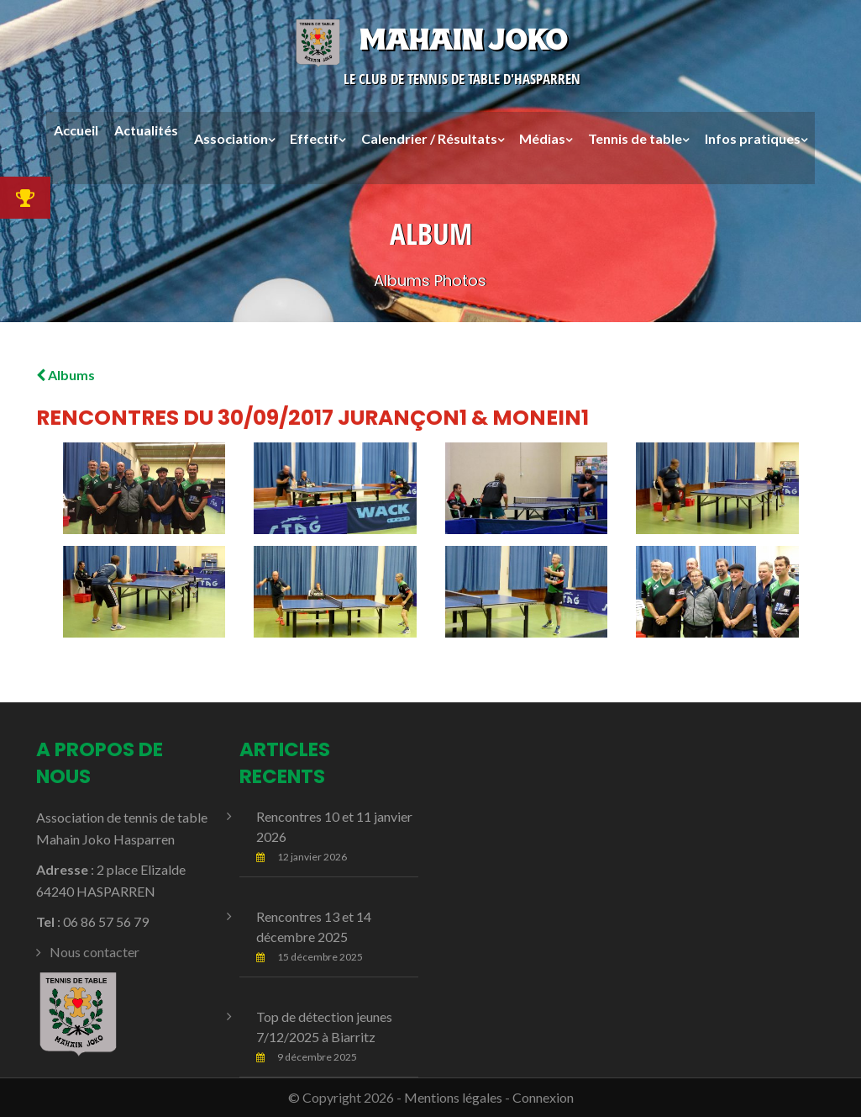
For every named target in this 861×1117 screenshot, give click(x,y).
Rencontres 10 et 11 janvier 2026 (334, 826)
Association (231, 138)
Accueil (76, 131)
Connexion (543, 1097)
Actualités (146, 131)
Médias (542, 138)
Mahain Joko (430, 39)
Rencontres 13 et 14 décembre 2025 (313, 926)
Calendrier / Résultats (429, 138)
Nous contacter (94, 952)
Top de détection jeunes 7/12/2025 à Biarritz (324, 1026)
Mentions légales (453, 1097)
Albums (65, 375)
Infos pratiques (753, 138)
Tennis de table (635, 138)
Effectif (314, 138)
